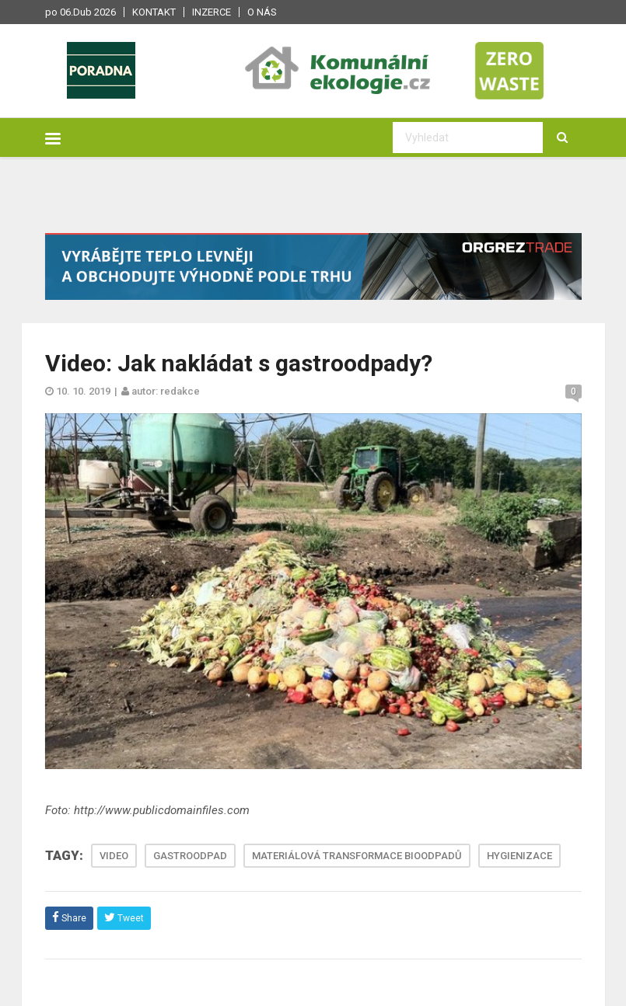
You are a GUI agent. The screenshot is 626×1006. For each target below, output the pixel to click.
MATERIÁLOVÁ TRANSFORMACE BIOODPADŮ (357, 856)
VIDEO (114, 856)
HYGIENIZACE (519, 856)
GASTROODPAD (190, 856)
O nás (262, 12)
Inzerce (211, 12)
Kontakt (154, 12)
